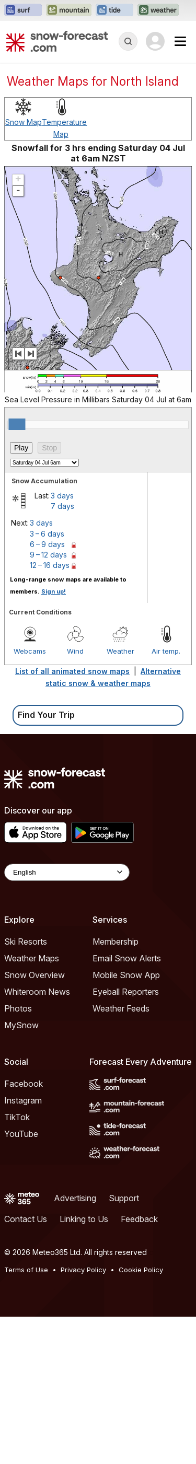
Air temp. (166, 651)
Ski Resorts (25, 941)
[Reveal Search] (128, 41)
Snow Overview (34, 975)
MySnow (21, 1025)
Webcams (30, 651)
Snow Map (23, 122)
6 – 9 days (47, 544)
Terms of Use (26, 1269)
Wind (75, 651)
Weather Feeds (121, 1008)
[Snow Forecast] (57, 41)
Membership (116, 941)
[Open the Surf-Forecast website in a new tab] (23, 10)
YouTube (21, 1134)
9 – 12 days (48, 554)
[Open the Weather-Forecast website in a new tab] (158, 10)
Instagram (23, 1100)
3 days (62, 495)
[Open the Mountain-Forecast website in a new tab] (68, 10)
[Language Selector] (67, 872)
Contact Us (25, 1219)
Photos (18, 1008)
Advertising (75, 1198)
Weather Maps (31, 958)
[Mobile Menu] (180, 41)
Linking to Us (84, 1219)
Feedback (139, 1219)
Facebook (23, 1083)
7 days (62, 506)
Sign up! (53, 591)
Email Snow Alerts (127, 958)
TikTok (17, 1117)
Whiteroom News (37, 991)
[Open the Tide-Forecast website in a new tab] (114, 10)
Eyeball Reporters (126, 991)
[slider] (16, 424)
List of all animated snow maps (72, 671)
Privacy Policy (83, 1269)
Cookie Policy (141, 1269)
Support (124, 1198)
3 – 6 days (47, 533)
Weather (120, 651)
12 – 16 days (50, 565)
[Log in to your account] (155, 41)
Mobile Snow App (126, 975)
